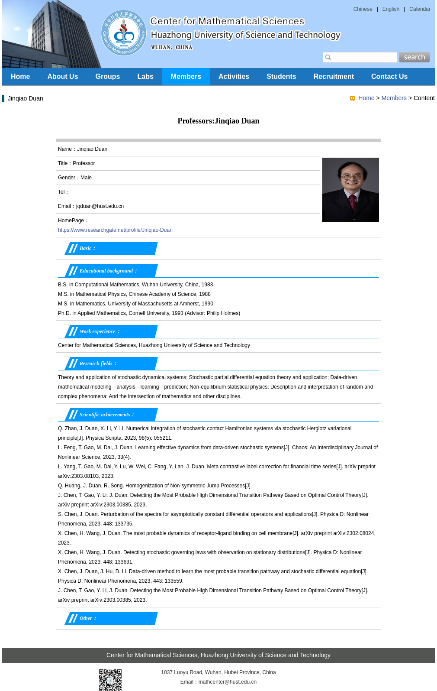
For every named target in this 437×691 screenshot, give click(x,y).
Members (186, 76)
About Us (62, 76)
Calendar (420, 9)
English (390, 9)
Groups (108, 76)
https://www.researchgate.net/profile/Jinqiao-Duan (115, 230)
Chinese (363, 9)
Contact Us (389, 76)
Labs (145, 76)
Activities (233, 76)
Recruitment (334, 76)
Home (20, 76)
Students (281, 76)
